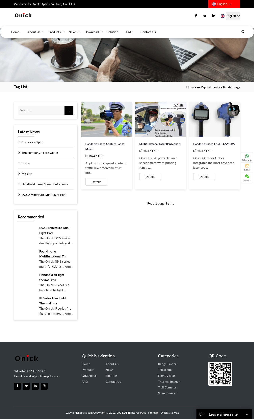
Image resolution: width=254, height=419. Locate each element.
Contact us (148, 28)
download (92, 28)
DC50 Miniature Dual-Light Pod (41, 194)
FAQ (129, 28)
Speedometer (167, 393)
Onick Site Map (170, 412)
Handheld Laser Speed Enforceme (43, 184)
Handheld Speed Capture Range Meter (104, 146)
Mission (25, 173)
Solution (112, 28)
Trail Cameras (167, 387)
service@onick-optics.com (42, 376)
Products (54, 28)
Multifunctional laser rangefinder (160, 143)
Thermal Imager (169, 381)
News (73, 28)
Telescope (165, 369)
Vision (24, 163)
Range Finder (167, 364)
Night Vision (166, 375)
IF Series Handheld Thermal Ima (52, 300)
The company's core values (38, 152)
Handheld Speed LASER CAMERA (214, 143)
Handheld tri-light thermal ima (51, 277)
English (221, 4)
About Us (33, 28)
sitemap (153, 412)
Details (96, 182)
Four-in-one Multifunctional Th (52, 253)
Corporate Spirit (31, 142)
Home (15, 28)
